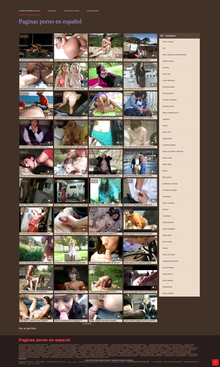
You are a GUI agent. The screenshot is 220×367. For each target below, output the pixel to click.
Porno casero (168, 42)
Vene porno (40, 362)
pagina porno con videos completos (104, 351)
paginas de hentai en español (92, 352)
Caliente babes (169, 145)
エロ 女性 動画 (156, 362)
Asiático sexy (168, 61)
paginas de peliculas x (165, 354)
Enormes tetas (169, 87)
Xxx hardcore (168, 93)
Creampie (167, 216)
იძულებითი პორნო (118, 362)
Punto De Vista (169, 255)
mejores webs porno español (91, 349)
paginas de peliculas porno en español (70, 354)
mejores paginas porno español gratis (181, 348)
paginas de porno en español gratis (123, 355)
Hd (164, 48)
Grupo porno (168, 274)
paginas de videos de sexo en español (57, 357)
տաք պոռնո (104, 362)
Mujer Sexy (167, 164)
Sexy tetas (167, 235)
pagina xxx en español (182, 351)
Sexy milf (166, 74)
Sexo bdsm (167, 242)
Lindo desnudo (169, 80)
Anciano (166, 67)
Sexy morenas (168, 203)
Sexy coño (167, 132)
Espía (165, 126)
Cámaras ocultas (170, 190)
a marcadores (93, 11)
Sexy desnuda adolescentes (174, 55)
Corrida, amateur (170, 100)
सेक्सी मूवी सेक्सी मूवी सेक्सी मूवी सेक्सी (138, 362)
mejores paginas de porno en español (44, 348)
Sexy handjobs (169, 229)
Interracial (167, 196)
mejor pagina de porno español (157, 346)
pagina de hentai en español (118, 349)
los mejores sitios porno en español (125, 346)
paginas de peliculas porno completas (35, 354)
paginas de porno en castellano (65, 355)
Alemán (166, 209)
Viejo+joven (167, 138)
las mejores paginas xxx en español (61, 346)
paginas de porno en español (93, 355)
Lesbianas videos (170, 184)
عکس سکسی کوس (33, 363)
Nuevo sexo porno (71, 11)
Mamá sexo (167, 158)
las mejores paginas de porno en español (129, 345)
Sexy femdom (168, 222)
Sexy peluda (168, 280)
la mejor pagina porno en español (65, 345)
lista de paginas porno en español (93, 346)
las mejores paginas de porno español (165, 345)
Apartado (52, 11)
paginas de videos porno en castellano (92, 357)
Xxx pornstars (168, 267)
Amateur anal (168, 106)
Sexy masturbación (171, 113)
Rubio (165, 171)
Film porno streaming (172, 362)
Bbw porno (167, 177)
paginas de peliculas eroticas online (175, 352)
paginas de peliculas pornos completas (137, 354)
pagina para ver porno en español (48, 351)
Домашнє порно (26, 362)
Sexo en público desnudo (173, 151)
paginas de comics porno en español (62, 352)
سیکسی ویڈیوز (72, 362)
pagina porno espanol (131, 351)
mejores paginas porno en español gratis (144, 348)
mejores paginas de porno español (77, 348)
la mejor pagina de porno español (33, 345)
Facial (165, 248)
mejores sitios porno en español (62, 349)
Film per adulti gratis (56, 362)
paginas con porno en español (32, 352)
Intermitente (167, 287)
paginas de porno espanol (176, 355)
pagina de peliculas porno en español (148, 349)
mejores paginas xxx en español (32, 349)
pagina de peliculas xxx (176, 349)
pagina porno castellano (76, 351)
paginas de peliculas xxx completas (34, 355)
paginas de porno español (151, 355)
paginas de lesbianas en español (120, 352)
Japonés (166, 119)
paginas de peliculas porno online (103, 354)
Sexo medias (168, 293)
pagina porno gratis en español (156, 351)
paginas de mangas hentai (147, 352)
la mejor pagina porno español (95, 345)
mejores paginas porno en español (109, 348)
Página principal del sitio (29, 11)
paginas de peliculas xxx (187, 354)
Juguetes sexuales (170, 261)
